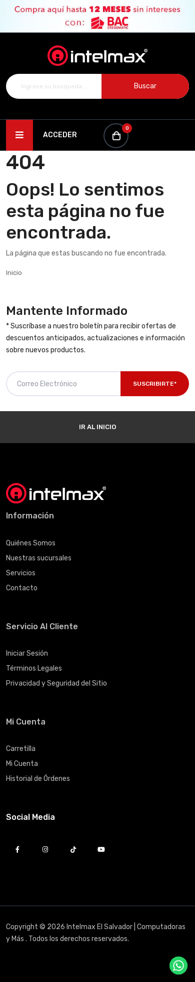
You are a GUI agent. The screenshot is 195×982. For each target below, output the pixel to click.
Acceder (60, 135)
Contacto (22, 588)
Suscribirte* (154, 383)
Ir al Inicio (97, 427)
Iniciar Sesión (27, 653)
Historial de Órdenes (38, 778)
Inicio (14, 272)
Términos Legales (34, 668)
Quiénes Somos (31, 543)
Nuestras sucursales (39, 558)
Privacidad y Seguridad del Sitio (56, 683)
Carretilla (21, 748)
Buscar (145, 86)
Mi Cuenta (22, 763)
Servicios (21, 573)
